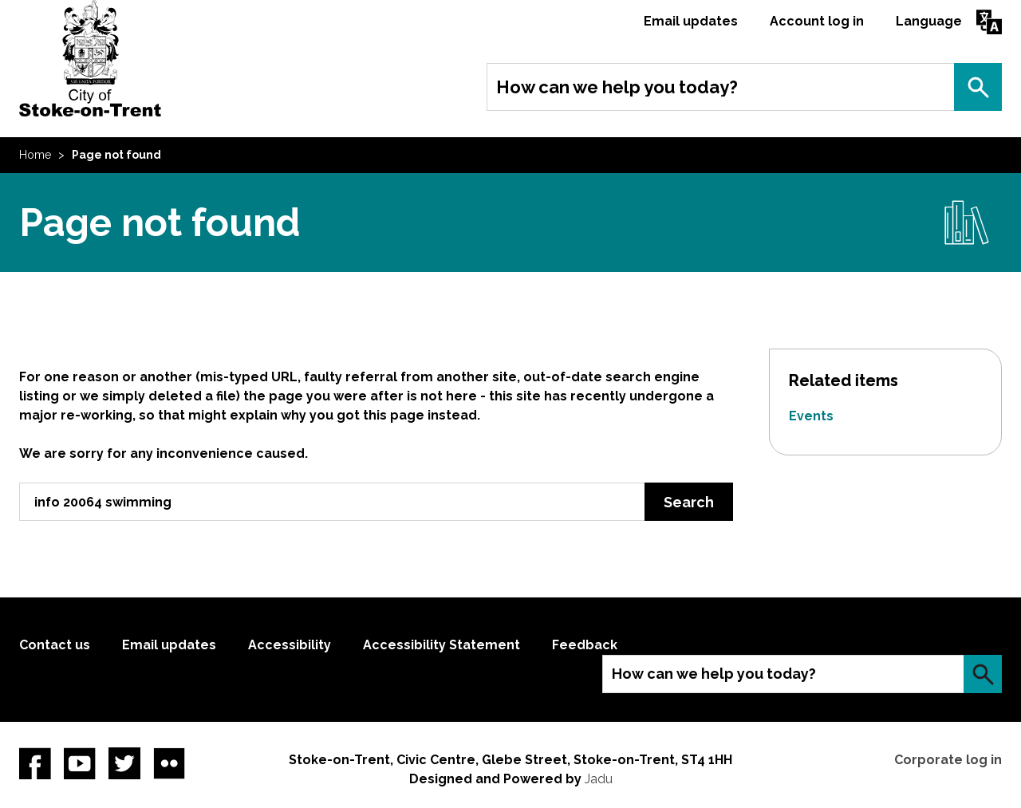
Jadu (599, 778)
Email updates (691, 21)
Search (978, 87)
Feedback (584, 644)
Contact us (54, 644)
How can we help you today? (617, 87)
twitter (124, 763)
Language (929, 21)
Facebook (35, 763)
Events (811, 416)
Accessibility (289, 644)
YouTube (80, 763)
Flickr (169, 763)
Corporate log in (948, 759)
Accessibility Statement (441, 644)
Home (35, 154)
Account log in (817, 21)
